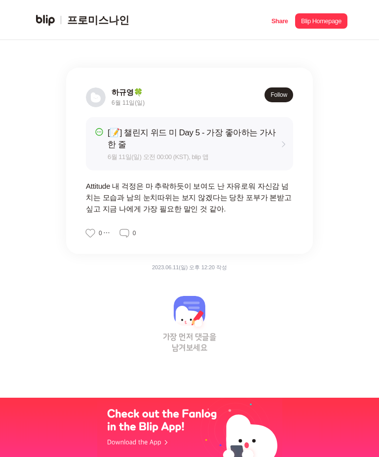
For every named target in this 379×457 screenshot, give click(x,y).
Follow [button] (278, 94)
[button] (279, 20)
